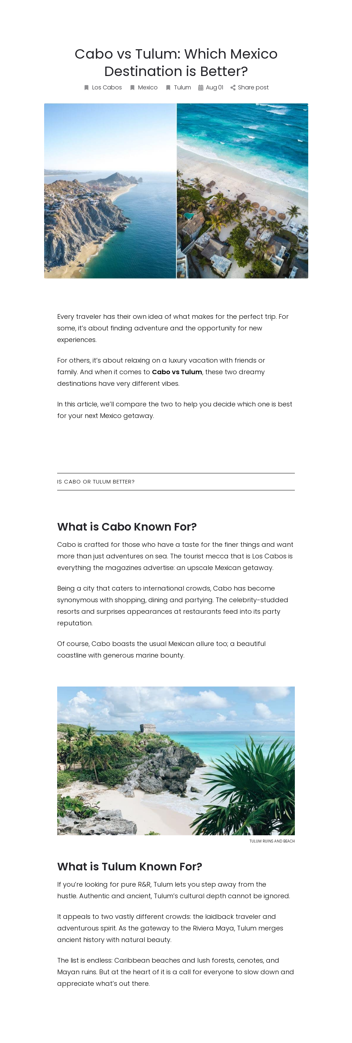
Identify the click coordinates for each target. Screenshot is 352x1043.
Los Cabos (102, 88)
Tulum (178, 88)
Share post (249, 88)
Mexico (143, 88)
